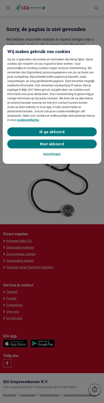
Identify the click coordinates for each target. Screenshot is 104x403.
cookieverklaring (28, 120)
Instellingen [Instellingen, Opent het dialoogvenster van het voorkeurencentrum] (52, 154)
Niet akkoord (52, 144)
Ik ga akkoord (52, 132)
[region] (52, 104)
